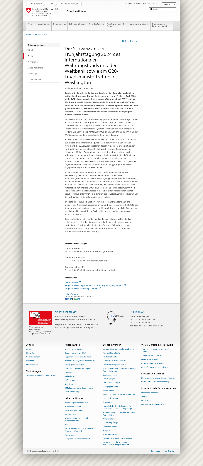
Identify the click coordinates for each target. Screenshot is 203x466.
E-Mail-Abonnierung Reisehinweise (79, 388)
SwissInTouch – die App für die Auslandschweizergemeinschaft (116, 443)
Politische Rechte (110, 357)
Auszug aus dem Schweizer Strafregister (119, 394)
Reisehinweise (59, 26)
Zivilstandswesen (110, 434)
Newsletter (30, 353)
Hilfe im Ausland (71, 380)
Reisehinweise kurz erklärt (75, 353)
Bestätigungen (109, 379)
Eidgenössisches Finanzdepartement (83, 288)
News (28, 349)
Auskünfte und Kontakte (151, 355)
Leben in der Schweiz (150, 359)
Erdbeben (68, 372)
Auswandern (70, 435)
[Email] (78, 299)
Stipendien (107, 402)
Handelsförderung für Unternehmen (117, 438)
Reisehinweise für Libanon (75, 349)
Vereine (68, 425)
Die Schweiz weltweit (69, 4)
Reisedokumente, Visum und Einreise (80, 361)
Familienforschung (110, 398)
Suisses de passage (110, 423)
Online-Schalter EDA (66, 311)
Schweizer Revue (110, 427)
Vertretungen (43, 26)
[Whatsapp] (76, 299)
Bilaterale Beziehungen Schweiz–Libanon (158, 378)
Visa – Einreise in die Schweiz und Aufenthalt (155, 350)
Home (28, 35)
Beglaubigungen (110, 375)
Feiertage (30, 361)
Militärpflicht (108, 391)
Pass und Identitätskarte (112, 353)
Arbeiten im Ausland (73, 407)
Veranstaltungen (33, 357)
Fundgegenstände (110, 387)
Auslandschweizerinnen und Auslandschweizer (76, 419)
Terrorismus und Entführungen (77, 369)
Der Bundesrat (36, 4)
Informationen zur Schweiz (152, 363)
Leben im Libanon (77, 26)
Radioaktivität (70, 376)
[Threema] (73, 299)
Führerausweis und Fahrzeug (114, 361)
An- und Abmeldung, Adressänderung (118, 349)
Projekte (144, 400)
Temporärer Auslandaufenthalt (77, 439)
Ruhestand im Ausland (74, 410)
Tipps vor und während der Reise (78, 357)
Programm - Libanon (149, 393)
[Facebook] (66, 299)
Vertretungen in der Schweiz (76, 403)
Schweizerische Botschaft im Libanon (41, 375)
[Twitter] (68, 299)
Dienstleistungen (96, 26)
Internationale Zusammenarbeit (162, 26)
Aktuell (31, 26)
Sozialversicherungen (111, 383)
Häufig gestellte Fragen (74, 365)
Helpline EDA (137, 311)
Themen (144, 397)
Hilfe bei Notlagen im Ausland (115, 365)
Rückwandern (70, 414)
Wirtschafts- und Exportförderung (155, 382)
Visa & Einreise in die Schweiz (117, 26)
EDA (51, 4)
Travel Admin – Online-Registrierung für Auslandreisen (119, 414)
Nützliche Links (109, 419)
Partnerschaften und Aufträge (153, 404)
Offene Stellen (32, 365)
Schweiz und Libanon (139, 26)
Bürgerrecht (108, 431)
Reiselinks (69, 384)
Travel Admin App (72, 392)
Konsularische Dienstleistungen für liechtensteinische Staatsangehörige (117, 407)
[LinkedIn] (71, 299)
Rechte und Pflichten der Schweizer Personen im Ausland (79, 429)
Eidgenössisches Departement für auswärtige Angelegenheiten (95, 285)
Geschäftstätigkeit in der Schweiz (154, 367)
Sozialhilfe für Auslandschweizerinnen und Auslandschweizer (120, 370)
